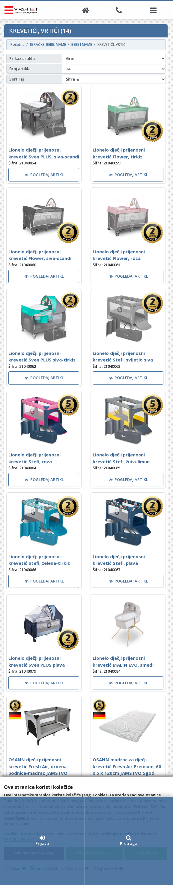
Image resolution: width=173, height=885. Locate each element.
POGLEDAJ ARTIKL (44, 174)
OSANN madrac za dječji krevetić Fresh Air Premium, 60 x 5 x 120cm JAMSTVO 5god (127, 766)
